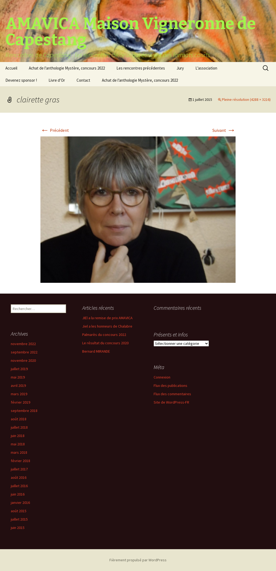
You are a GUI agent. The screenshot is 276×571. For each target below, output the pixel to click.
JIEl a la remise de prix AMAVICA (107, 317)
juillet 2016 (19, 485)
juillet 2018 (19, 427)
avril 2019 (18, 385)
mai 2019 (18, 377)
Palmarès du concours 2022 (104, 334)
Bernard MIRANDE (96, 351)
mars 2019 (19, 393)
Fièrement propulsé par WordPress (138, 560)
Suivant (224, 130)
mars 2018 (19, 452)
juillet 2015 (19, 519)
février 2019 (20, 402)
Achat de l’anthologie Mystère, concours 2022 (67, 68)
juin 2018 (18, 435)
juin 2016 (18, 494)
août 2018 (18, 419)
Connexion (162, 377)
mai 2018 (18, 444)
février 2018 (20, 460)
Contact (83, 80)
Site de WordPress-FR (171, 402)
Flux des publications (170, 385)
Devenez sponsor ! (21, 80)
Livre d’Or (57, 80)
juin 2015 (18, 527)
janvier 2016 (20, 502)
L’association (206, 68)
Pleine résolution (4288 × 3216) (246, 99)
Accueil (11, 68)
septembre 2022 (24, 352)
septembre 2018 (24, 410)
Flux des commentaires (172, 393)
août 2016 (18, 477)
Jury (180, 68)
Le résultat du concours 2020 (105, 342)
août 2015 (18, 510)
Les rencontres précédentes (140, 68)
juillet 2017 (19, 469)
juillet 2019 (19, 368)
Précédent (54, 130)
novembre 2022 (23, 343)
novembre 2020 (23, 360)
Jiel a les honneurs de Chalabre (107, 326)
